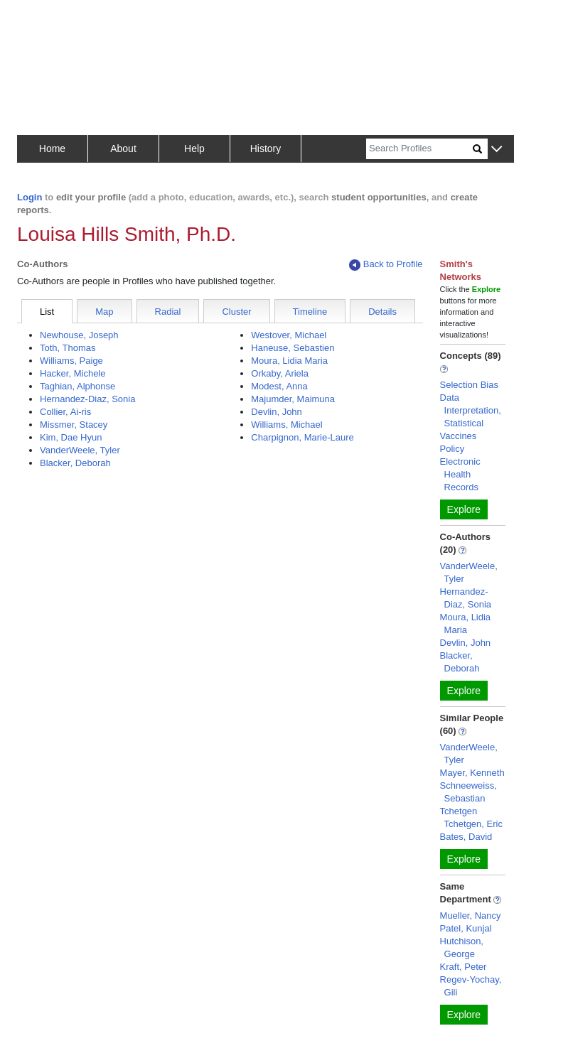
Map (104, 311)
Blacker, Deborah (75, 463)
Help (194, 148)
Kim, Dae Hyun (71, 437)
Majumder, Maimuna (293, 399)
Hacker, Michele (72, 373)
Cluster (236, 311)
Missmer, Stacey (73, 424)
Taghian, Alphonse (77, 386)
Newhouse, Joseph (79, 335)
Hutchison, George (461, 947)
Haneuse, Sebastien (292, 347)
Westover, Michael (288, 335)
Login (29, 197)
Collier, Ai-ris (65, 411)
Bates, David (466, 836)
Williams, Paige (71, 360)
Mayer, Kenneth (472, 772)
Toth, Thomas (68, 347)
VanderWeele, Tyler (80, 450)
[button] (496, 149)
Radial (168, 311)
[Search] (419, 149)
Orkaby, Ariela (280, 373)
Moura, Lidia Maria (289, 360)
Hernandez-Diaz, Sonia (87, 399)
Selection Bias (469, 384)
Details (382, 311)
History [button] (266, 148)
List (47, 311)
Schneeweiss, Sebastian (468, 792)
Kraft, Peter (463, 966)
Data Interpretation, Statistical (470, 410)
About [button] (123, 148)
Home (52, 148)
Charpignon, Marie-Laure (302, 437)
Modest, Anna (279, 386)
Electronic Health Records (460, 474)
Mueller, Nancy (470, 915)
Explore (464, 509)
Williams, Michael (286, 424)
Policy (452, 448)
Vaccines (458, 436)
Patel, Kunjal (466, 928)
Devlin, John (276, 411)
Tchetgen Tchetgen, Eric (471, 817)
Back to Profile (386, 265)
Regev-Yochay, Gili (471, 986)
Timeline (310, 311)
